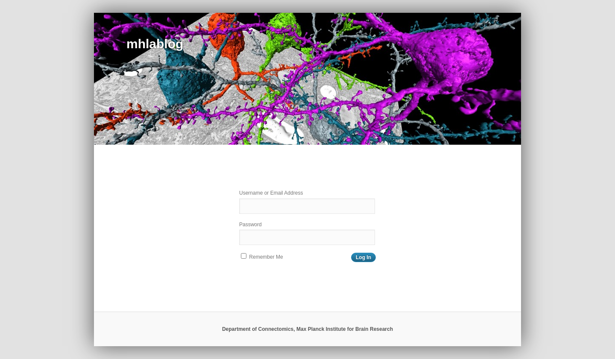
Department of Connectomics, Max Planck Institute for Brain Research (307, 329)
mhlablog (154, 44)
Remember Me (262, 256)
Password (250, 225)
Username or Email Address (271, 193)
